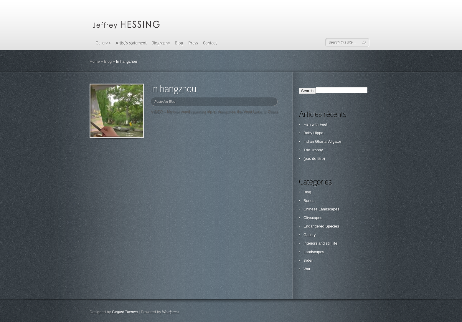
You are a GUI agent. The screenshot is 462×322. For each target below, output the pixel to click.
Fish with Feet (315, 124)
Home (95, 61)
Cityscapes (312, 217)
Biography (160, 43)
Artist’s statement (131, 43)
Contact (210, 43)
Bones (308, 200)
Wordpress (170, 312)
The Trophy (313, 150)
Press (193, 43)
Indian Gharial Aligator (322, 141)
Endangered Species (321, 226)
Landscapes (313, 252)
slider (308, 260)
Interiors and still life (320, 243)
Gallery (103, 43)
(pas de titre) (314, 158)
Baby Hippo (313, 133)
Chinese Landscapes (321, 209)
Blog (179, 43)
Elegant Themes (125, 312)
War (306, 269)
